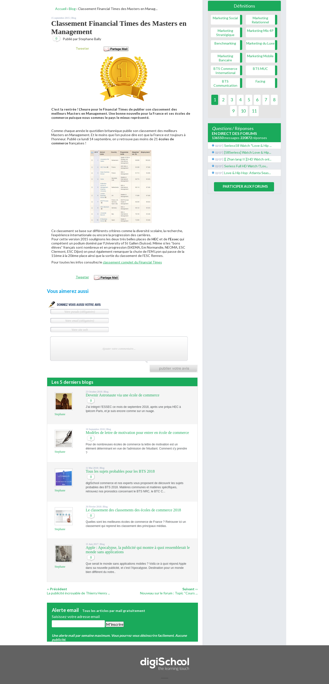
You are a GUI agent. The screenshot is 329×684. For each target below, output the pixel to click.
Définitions (244, 6)
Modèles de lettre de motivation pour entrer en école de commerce (137, 433)
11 (254, 110)
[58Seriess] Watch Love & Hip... (247, 152)
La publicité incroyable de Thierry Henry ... (78, 593)
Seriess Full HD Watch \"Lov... (246, 166)
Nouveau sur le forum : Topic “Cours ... (169, 593)
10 (243, 110)
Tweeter (82, 48)
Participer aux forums (245, 186)
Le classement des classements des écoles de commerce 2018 (133, 510)
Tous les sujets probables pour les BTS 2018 (120, 471)
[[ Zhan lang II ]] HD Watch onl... (247, 159)
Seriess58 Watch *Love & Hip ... (248, 145)
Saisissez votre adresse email (76, 616)
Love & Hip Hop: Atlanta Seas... (247, 173)
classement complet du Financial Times (132, 262)
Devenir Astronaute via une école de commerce (122, 395)
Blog (73, 18)
